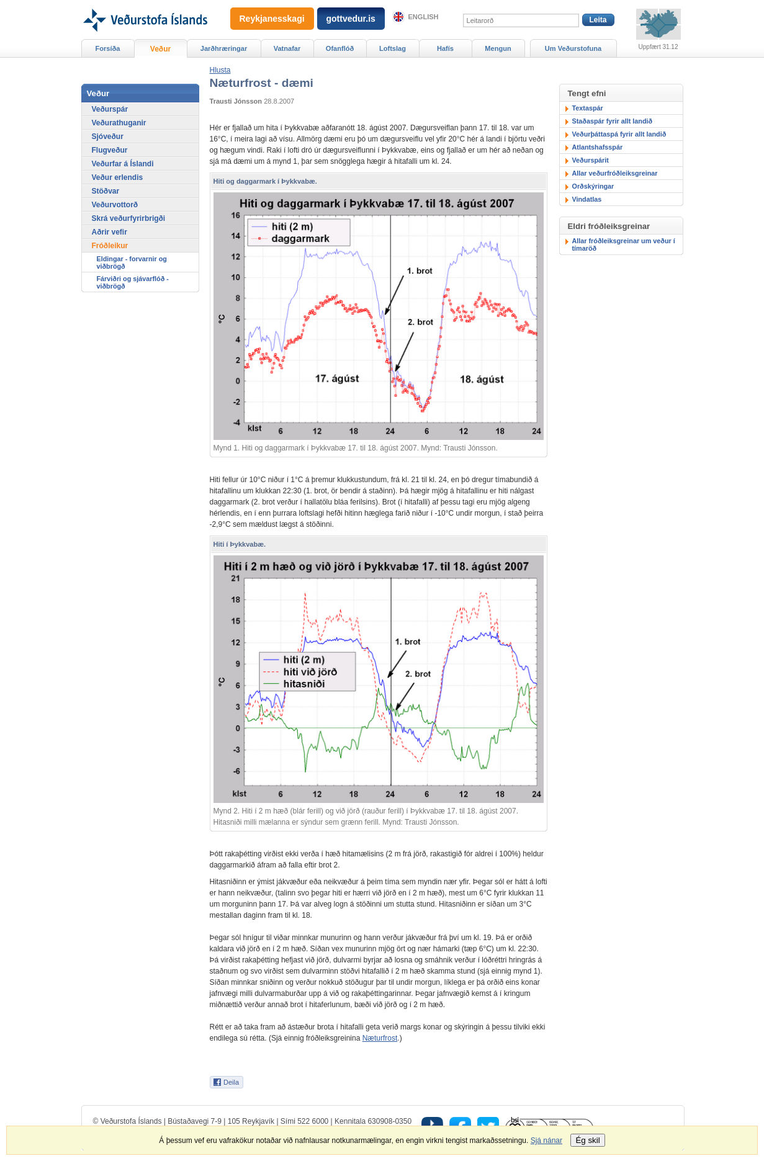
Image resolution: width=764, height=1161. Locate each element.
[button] (220, 70)
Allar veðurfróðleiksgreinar (615, 173)
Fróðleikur (110, 245)
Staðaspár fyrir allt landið (612, 121)
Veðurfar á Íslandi (123, 163)
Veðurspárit (590, 160)
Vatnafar (287, 48)
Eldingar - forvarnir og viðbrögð (132, 262)
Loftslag (392, 48)
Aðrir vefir (109, 232)
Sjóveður (108, 136)
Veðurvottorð (115, 204)
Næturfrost (380, 1038)
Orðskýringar (593, 186)
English (423, 16)
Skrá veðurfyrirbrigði (129, 218)
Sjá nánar (546, 1140)
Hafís (445, 48)
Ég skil (587, 1140)
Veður (160, 49)
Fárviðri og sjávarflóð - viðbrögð (133, 282)
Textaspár (587, 108)
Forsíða (108, 48)
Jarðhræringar (223, 48)
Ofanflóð (340, 48)
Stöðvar (106, 191)
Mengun (498, 48)
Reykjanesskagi (272, 19)
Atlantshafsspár (597, 147)
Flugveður (110, 150)
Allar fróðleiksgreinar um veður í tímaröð (623, 244)
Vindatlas (587, 199)
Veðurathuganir (119, 123)
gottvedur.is (350, 19)
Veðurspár (110, 109)
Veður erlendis (117, 177)
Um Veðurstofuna (573, 48)
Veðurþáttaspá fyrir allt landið (619, 134)
